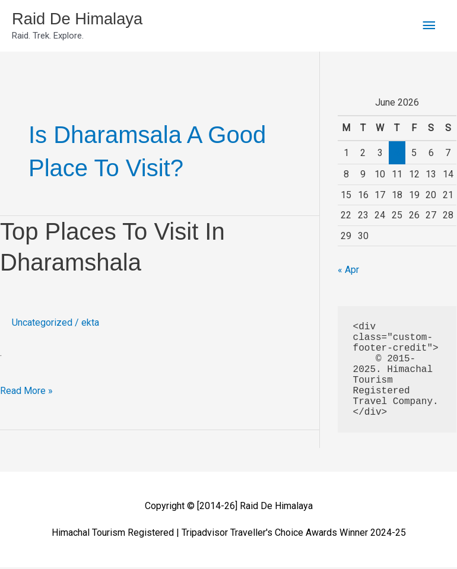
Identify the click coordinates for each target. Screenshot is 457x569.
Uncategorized (42, 324)
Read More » (26, 389)
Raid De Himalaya (83, 20)
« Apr (348, 272)
